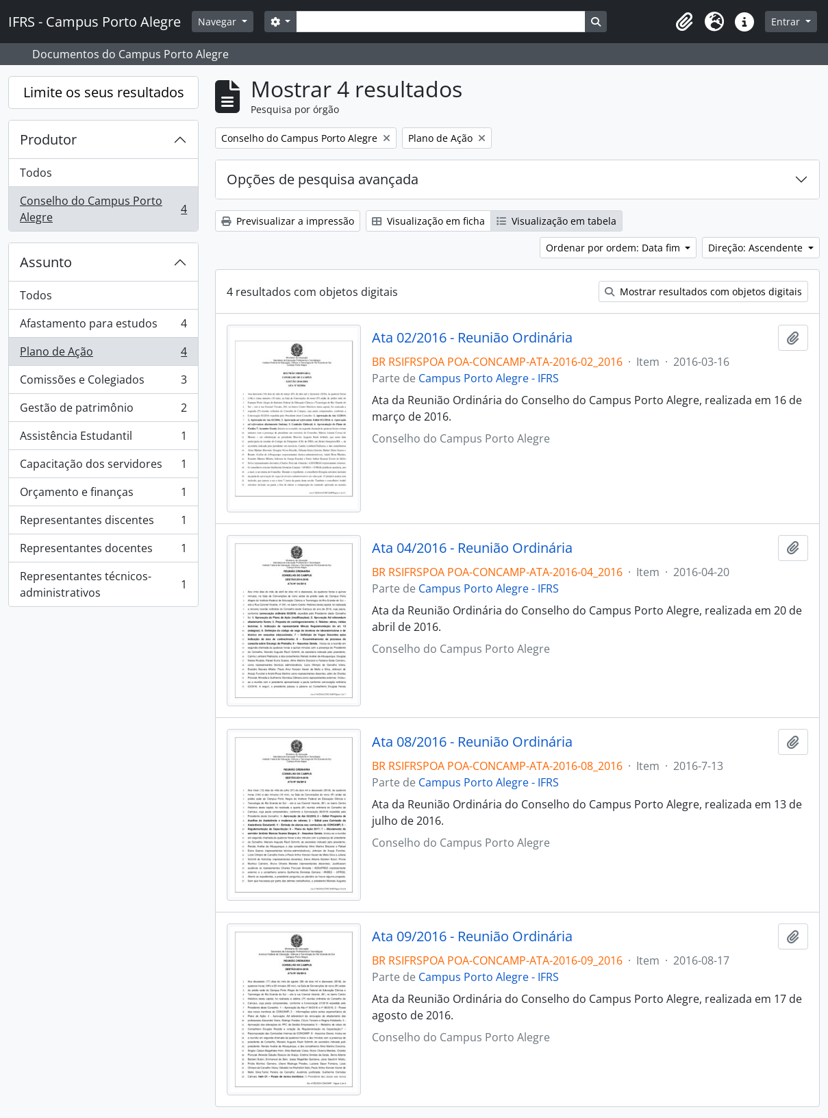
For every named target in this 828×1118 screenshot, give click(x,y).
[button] (684, 22)
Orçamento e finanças (103, 495)
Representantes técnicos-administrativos (103, 584)
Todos (36, 172)
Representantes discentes (103, 523)
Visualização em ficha (428, 220)
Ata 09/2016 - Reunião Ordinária (472, 936)
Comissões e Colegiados (103, 382)
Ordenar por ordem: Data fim (614, 247)
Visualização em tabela (556, 220)
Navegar (218, 21)
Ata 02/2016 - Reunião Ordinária (472, 338)
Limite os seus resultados (103, 92)
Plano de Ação (103, 354)
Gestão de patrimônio (103, 410)
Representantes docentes (103, 551)
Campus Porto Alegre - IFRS (488, 378)
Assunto (46, 262)
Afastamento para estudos (103, 326)
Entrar (787, 21)
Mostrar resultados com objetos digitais (703, 291)
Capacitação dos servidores (103, 467)
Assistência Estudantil (103, 438)
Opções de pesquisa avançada (322, 179)
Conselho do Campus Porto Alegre (103, 209)
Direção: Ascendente (756, 247)
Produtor (48, 139)
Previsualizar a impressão (287, 220)
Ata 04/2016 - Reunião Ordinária (472, 548)
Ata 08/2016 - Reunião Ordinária (472, 742)
